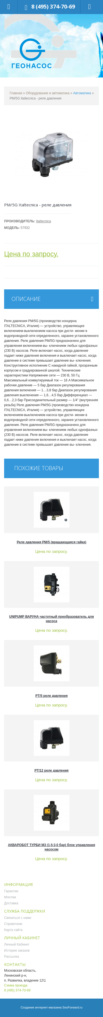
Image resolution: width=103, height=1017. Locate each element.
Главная (16, 93)
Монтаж (10, 897)
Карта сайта (13, 930)
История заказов (17, 950)
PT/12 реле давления (51, 770)
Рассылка (11, 956)
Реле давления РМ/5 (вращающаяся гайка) (51, 542)
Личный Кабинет (16, 944)
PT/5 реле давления (51, 696)
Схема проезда (15, 985)
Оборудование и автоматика (47, 93)
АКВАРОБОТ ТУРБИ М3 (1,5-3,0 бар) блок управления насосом (51, 847)
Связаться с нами (17, 918)
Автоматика (82, 93)
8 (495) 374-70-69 (53, 6)
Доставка (11, 903)
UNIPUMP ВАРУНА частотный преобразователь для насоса (51, 619)
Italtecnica (43, 221)
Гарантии (11, 891)
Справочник (13, 924)
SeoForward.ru (72, 1007)
